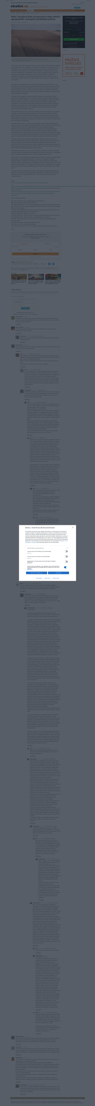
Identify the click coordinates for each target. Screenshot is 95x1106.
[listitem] (47, 548)
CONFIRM (58, 572)
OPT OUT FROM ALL (36, 572)
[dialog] (47, 553)
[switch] (66, 551)
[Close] (73, 527)
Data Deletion (39, 578)
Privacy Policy (56, 578)
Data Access (47, 578)
